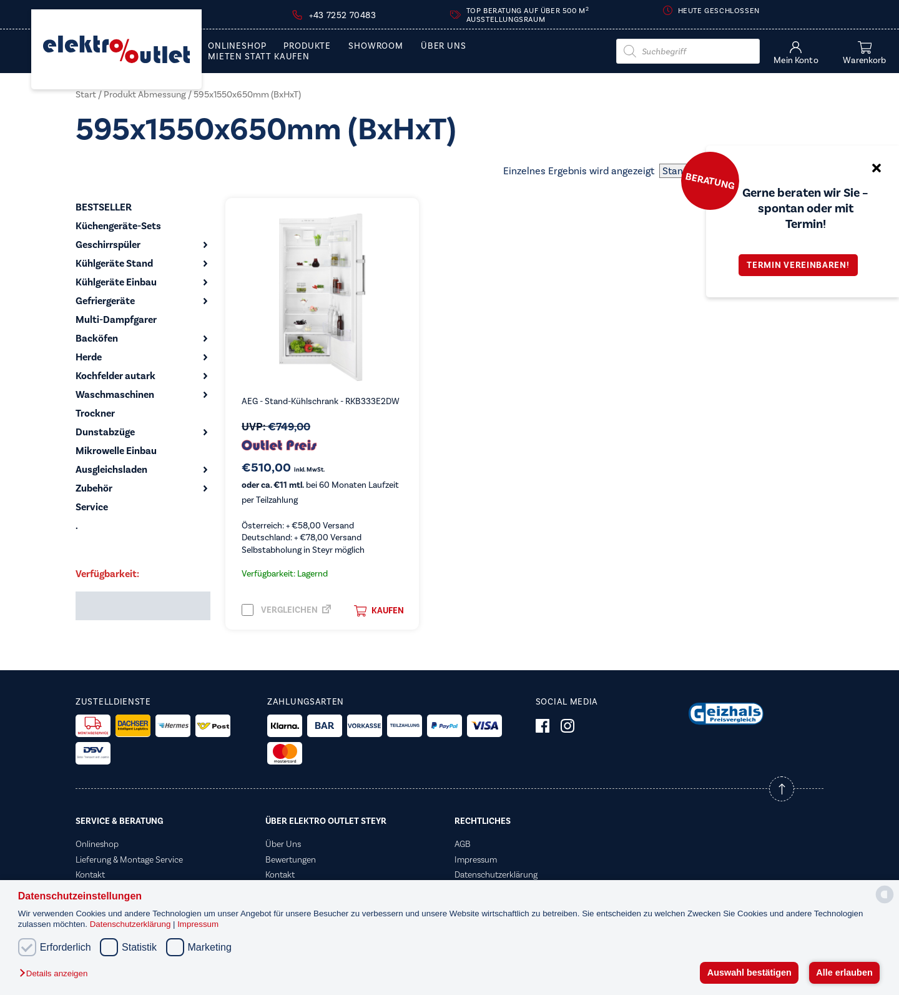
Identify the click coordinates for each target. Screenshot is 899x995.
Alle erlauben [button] (844, 973)
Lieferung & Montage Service (129, 859)
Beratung (709, 180)
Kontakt (90, 874)
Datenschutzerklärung (131, 924)
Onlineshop (237, 46)
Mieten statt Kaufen (259, 57)
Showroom (375, 46)
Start (86, 94)
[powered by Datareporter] (885, 902)
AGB (462, 844)
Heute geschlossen (719, 10)
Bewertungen (290, 859)
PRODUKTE (307, 46)
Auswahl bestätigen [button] (749, 973)
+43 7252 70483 (342, 15)
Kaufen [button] (379, 610)
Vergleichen (280, 610)
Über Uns (443, 46)
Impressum (198, 924)
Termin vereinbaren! (802, 265)
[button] (56, 974)
